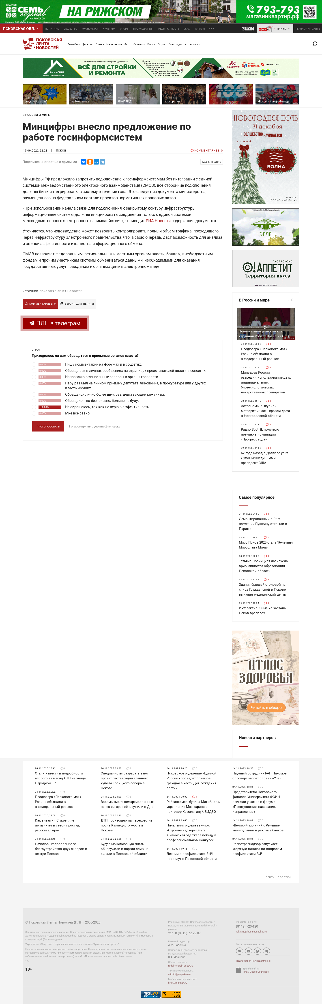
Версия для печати (79, 303)
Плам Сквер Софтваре (256, 971)
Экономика (90, 28)
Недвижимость (168, 28)
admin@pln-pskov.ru (179, 974)
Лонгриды (175, 44)
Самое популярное (257, 497)
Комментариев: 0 (42, 303)
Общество (70, 28)
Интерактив (114, 44)
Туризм (200, 28)
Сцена (100, 44)
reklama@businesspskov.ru (251, 931)
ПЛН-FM (282, 28)
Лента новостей (278, 877)
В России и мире (266, 300)
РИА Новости (158, 220)
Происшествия (143, 28)
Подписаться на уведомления (253, 960)
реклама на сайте (308, 28)
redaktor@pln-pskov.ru (180, 965)
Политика (52, 28)
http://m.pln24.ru (177, 982)
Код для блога (211, 161)
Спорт (124, 28)
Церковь (87, 44)
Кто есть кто (193, 44)
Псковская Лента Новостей (61, 291)
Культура (109, 28)
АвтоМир (73, 44)
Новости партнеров (257, 737)
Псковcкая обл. (19, 28)
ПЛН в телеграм (54, 323)
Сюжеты (139, 44)
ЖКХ (187, 28)
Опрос (162, 44)
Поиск (316, 43)
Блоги (151, 44)
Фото (128, 44)
